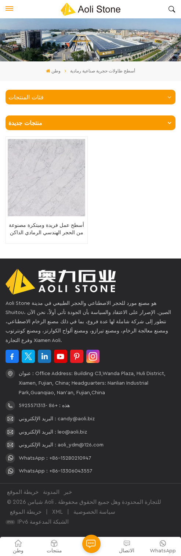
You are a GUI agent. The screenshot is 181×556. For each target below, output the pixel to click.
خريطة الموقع (23, 492)
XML (57, 512)
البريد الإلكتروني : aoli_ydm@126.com (61, 445)
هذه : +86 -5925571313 (44, 405)
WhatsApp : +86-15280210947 (55, 458)
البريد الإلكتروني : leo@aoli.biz (53, 432)
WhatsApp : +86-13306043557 (55, 471)
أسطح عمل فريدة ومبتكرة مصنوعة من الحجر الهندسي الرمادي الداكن (46, 228)
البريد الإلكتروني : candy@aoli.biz (57, 418)
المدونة (51, 492)
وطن (53, 71)
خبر (68, 492)
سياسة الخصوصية (94, 512)
